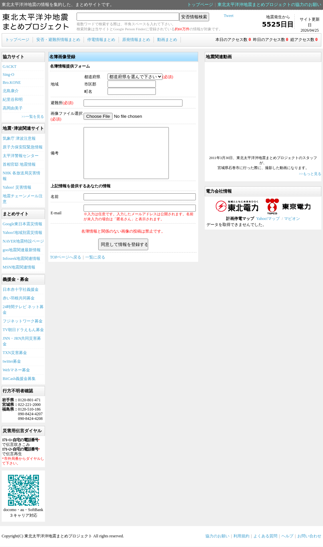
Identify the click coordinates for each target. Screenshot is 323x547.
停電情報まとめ (101, 39)
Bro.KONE (12, 83)
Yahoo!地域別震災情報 (22, 233)
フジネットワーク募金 (23, 321)
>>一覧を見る (33, 117)
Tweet (228, 15)
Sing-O (8, 75)
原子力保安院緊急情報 (23, 147)
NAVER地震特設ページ (23, 241)
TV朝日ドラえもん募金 (23, 330)
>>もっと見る (310, 174)
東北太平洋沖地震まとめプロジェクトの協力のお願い (269, 4)
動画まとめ (167, 39)
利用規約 (241, 536)
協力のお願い (217, 536)
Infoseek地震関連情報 (21, 259)
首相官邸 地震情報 (19, 164)
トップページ (200, 4)
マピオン (292, 219)
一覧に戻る (95, 267)
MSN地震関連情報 (19, 267)
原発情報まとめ (136, 39)
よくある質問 (265, 536)
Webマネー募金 (16, 370)
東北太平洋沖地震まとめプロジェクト (36, 22)
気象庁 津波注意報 (19, 138)
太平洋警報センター (21, 156)
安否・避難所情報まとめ (58, 39)
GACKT (9, 67)
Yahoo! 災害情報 (17, 187)
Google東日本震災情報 (22, 224)
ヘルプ (287, 536)
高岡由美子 (13, 108)
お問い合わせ (309, 536)
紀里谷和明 (13, 99)
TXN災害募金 (15, 353)
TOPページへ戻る (65, 267)
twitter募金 (12, 361)
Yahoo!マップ (268, 219)
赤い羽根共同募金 (19, 298)
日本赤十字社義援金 (21, 289)
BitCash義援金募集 (19, 379)
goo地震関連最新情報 (22, 250)
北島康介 (11, 91)
